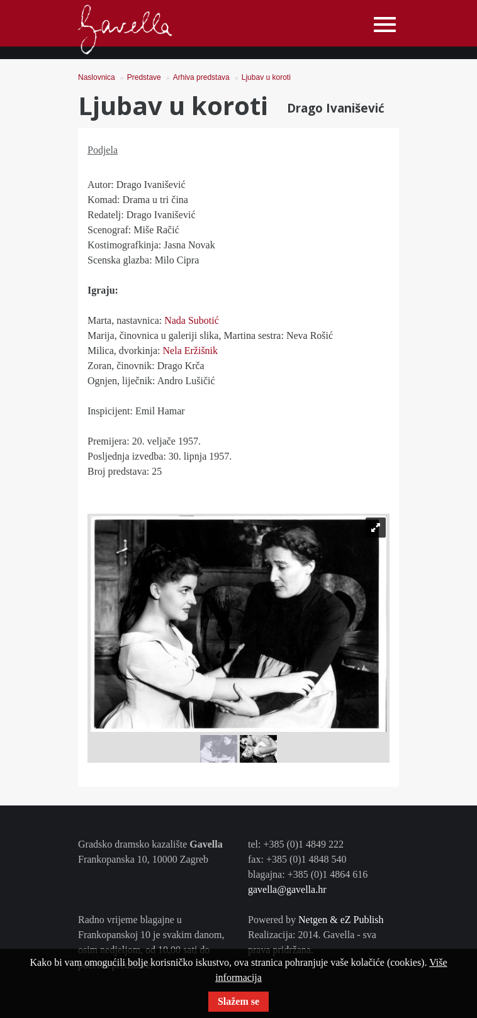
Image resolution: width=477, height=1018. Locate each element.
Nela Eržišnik (190, 350)
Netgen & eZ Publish (341, 919)
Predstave (144, 77)
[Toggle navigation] (385, 25)
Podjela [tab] (102, 150)
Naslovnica (96, 77)
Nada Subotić (191, 320)
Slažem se (238, 1001)
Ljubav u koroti (266, 77)
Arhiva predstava (201, 77)
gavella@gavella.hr (287, 889)
